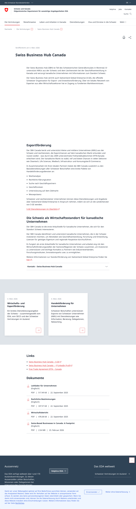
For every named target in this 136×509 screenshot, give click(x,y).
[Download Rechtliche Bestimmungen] (68, 402)
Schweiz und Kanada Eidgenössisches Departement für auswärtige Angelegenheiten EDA (41, 10)
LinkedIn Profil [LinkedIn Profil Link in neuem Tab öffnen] (64, 365)
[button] (12, 22)
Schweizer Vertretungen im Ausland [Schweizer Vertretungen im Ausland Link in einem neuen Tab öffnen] (112, 473)
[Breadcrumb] (67, 29)
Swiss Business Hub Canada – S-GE (44, 362)
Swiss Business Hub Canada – (42, 365)
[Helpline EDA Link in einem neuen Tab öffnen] (58, 471)
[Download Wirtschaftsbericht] (68, 414)
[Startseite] (8, 29)
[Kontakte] (128, 9)
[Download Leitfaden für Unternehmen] (68, 389)
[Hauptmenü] (66, 22)
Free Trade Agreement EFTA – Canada (45, 369)
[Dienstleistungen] (77, 22)
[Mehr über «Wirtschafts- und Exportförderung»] (38, 330)
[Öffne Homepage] (36, 12)
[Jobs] (120, 9)
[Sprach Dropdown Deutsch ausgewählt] (127, 2)
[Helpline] (112, 9)
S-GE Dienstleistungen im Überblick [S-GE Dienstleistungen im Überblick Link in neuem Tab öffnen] (42, 209)
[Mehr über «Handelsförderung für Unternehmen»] (82, 330)
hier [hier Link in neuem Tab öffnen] (28, 259)
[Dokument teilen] (130, 37)
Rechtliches (19, 503)
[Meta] (120, 9)
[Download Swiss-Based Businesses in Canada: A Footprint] (68, 426)
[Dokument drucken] (124, 37)
